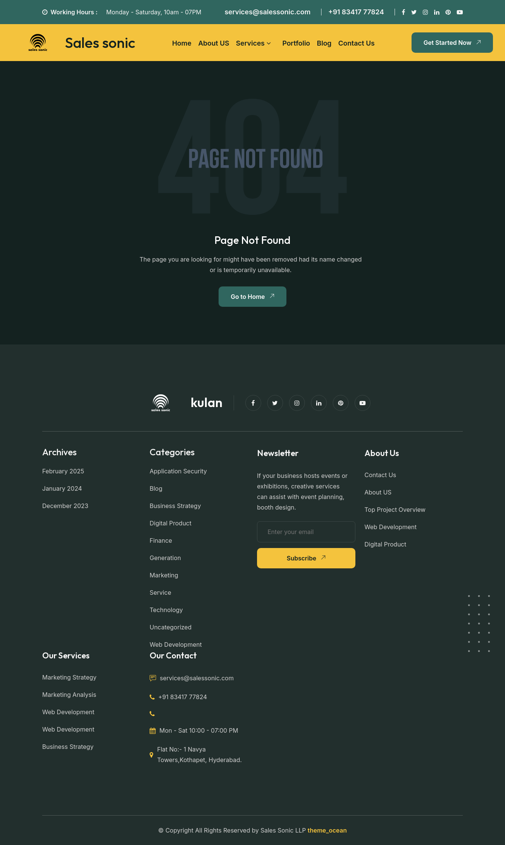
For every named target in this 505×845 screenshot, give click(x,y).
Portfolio (296, 43)
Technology (166, 610)
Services (250, 43)
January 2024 (62, 488)
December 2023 (65, 506)
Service (160, 592)
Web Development (176, 644)
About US (213, 43)
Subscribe (306, 558)
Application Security (178, 471)
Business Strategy (175, 506)
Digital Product (170, 523)
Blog (324, 43)
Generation (165, 558)
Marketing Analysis (69, 694)
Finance (161, 540)
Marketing (164, 575)
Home (181, 43)
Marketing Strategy (69, 677)
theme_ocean (327, 830)
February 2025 (63, 471)
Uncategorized (170, 627)
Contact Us (356, 43)
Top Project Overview (394, 509)
